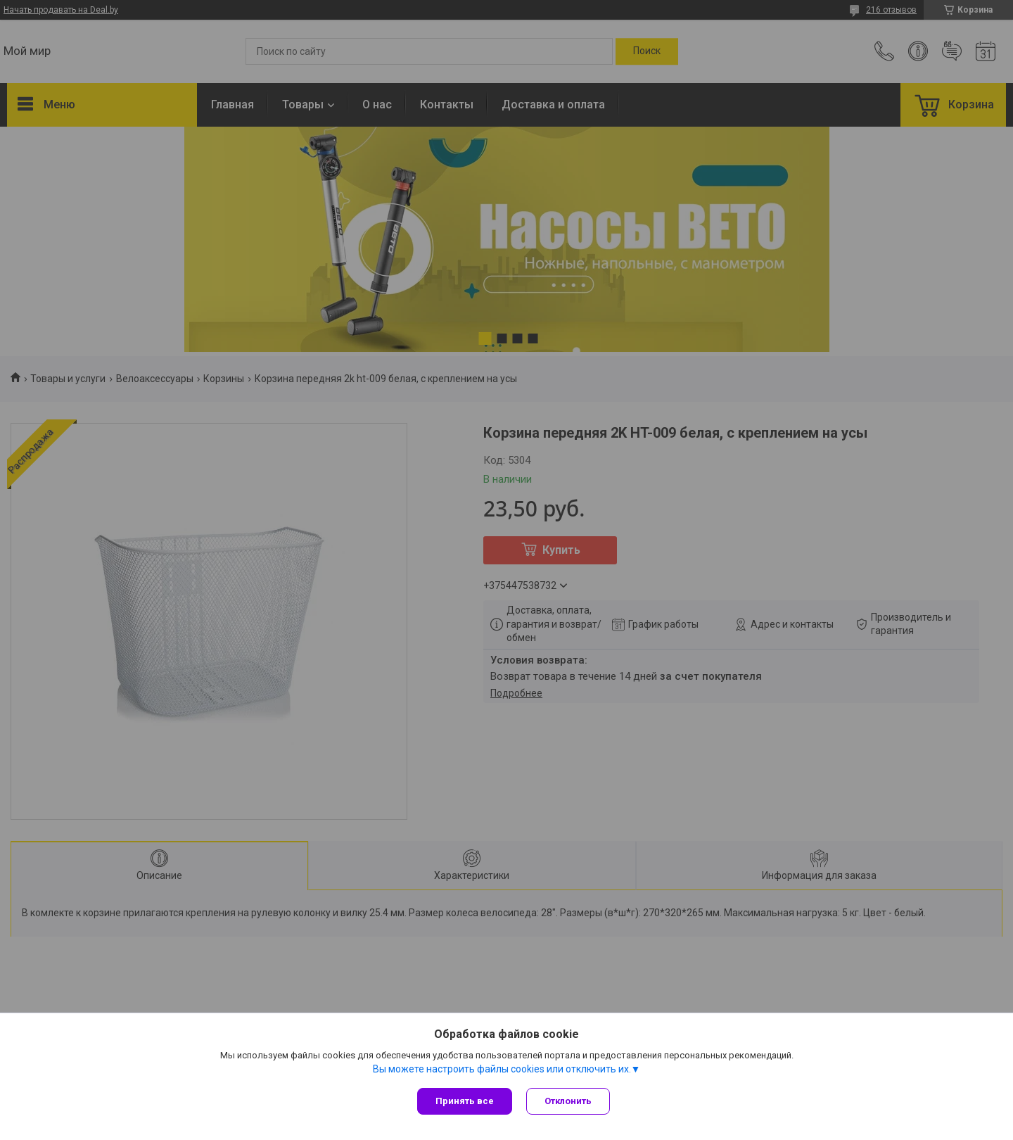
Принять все (464, 1101)
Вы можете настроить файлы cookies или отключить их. (502, 1069)
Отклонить (568, 1101)
